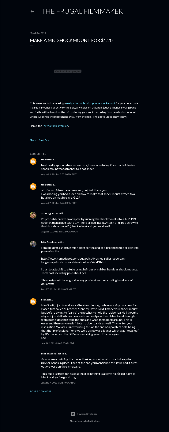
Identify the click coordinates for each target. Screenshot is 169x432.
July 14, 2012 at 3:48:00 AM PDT (57, 343)
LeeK (44, 299)
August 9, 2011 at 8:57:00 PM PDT (59, 202)
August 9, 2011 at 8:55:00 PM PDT (59, 174)
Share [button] (33, 140)
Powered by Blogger (84, 414)
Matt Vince (94, 421)
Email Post (44, 140)
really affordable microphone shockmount (90, 103)
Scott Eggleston (49, 213)
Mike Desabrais (49, 242)
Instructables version (55, 125)
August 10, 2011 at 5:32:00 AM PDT (59, 231)
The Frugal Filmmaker (82, 11)
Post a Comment (40, 391)
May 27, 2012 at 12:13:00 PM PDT (58, 289)
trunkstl (45, 159)
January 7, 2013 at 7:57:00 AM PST (59, 382)
